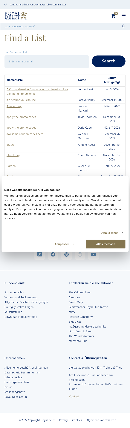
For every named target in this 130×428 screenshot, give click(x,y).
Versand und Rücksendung (20, 297)
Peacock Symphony (81, 317)
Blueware (74, 297)
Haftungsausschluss (16, 382)
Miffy (72, 312)
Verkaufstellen (13, 312)
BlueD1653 (75, 322)
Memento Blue (78, 341)
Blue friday (13, 155)
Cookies (77, 420)
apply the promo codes (21, 117)
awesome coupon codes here (25, 134)
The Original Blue (80, 293)
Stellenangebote (14, 392)
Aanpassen (64, 244)
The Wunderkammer (81, 336)
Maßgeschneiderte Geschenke (87, 327)
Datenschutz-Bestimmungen (22, 373)
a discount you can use (21, 100)
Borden (11, 166)
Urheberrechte (13, 377)
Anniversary (14, 106)
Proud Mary (76, 302)
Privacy (63, 420)
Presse (8, 387)
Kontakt (74, 397)
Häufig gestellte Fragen (19, 307)
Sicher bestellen (14, 293)
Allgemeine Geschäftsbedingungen (26, 302)
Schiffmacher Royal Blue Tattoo (88, 307)
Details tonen (109, 232)
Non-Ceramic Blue (80, 332)
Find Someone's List (15, 52)
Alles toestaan (105, 244)
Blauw (10, 145)
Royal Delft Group (15, 397)
